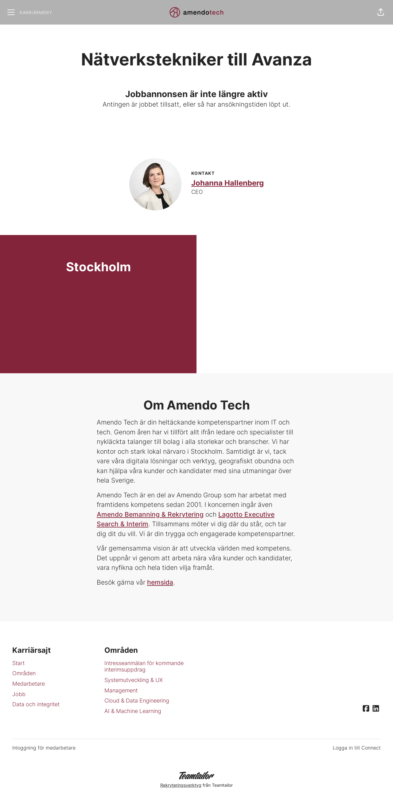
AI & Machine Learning (132, 711)
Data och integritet (36, 704)
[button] (380, 12)
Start (18, 663)
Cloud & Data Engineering (136, 700)
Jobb (18, 694)
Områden (24, 673)
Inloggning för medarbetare (44, 748)
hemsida (160, 582)
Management (121, 690)
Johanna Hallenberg (227, 182)
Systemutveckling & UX (133, 680)
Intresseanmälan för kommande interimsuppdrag (144, 666)
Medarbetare (28, 683)
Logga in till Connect (357, 748)
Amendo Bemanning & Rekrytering (150, 514)
